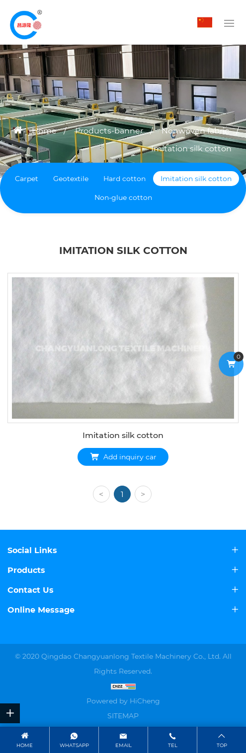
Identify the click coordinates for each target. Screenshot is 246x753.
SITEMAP (123, 715)
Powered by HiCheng (123, 700)
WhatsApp (74, 745)
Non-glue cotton (123, 197)
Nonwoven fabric (195, 130)
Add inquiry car (130, 456)
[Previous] (101, 494)
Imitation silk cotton (191, 148)
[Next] (143, 494)
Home (44, 130)
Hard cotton (124, 178)
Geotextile (70, 178)
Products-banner (109, 130)
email (123, 745)
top (222, 745)
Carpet (26, 178)
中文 (207, 22)
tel (172, 745)
